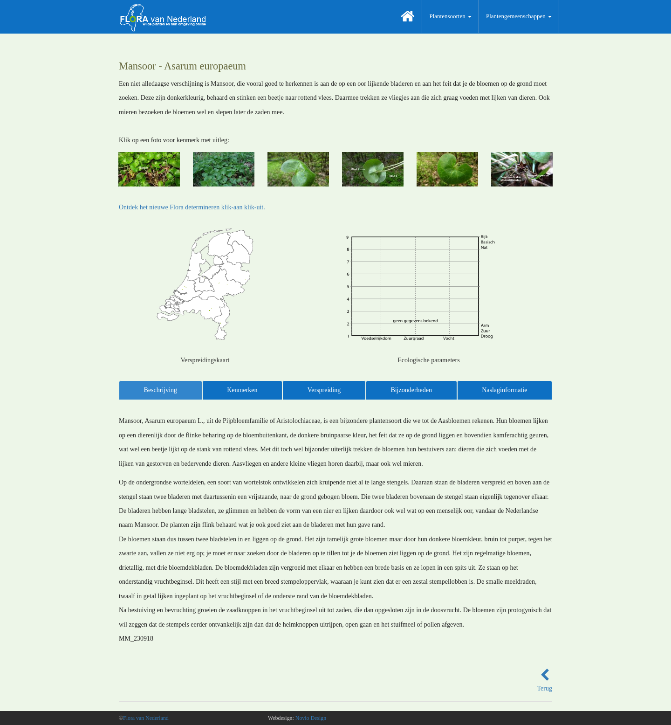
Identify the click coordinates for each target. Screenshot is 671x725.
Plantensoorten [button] (450, 16)
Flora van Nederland (146, 718)
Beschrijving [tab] (161, 390)
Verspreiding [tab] (324, 390)
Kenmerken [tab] (242, 390)
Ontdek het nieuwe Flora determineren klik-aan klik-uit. (192, 207)
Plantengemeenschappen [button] (519, 16)
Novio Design (310, 718)
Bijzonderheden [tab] (411, 390)
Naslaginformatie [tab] (504, 390)
